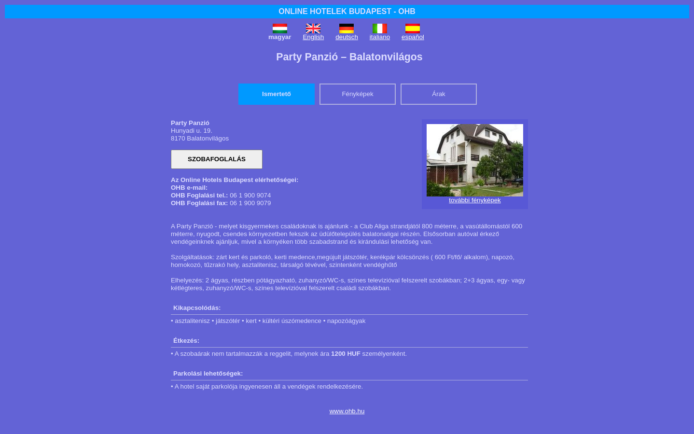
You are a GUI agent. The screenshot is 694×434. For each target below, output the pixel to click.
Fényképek (357, 94)
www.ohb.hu (347, 411)
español (413, 37)
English (313, 37)
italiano (380, 37)
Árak (438, 94)
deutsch (346, 37)
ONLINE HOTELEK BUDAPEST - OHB (347, 11)
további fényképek (474, 200)
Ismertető (276, 94)
